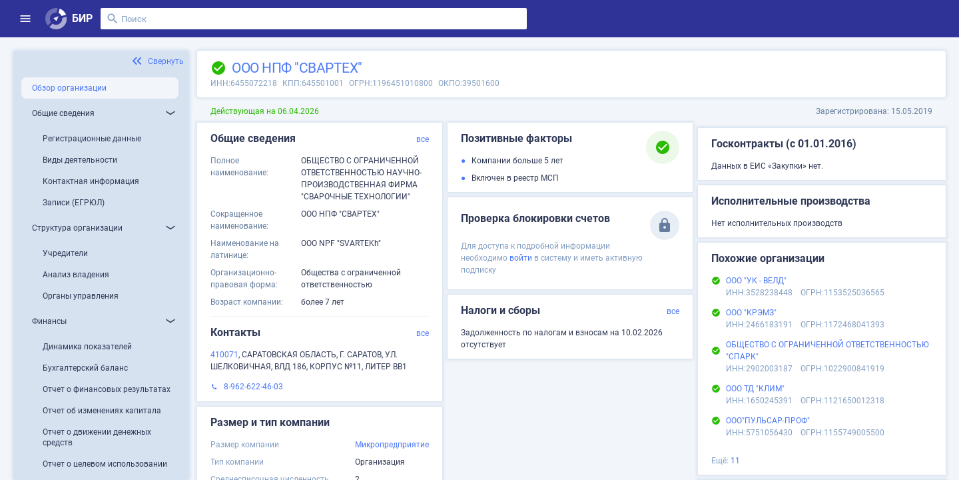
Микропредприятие (392, 444)
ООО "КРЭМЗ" (751, 312)
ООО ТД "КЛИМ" (755, 388)
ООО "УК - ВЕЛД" (756, 280)
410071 (224, 354)
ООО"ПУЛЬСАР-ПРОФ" (768, 420)
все (422, 139)
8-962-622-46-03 (253, 386)
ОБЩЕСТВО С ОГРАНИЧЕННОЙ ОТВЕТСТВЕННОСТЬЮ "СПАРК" (827, 350)
